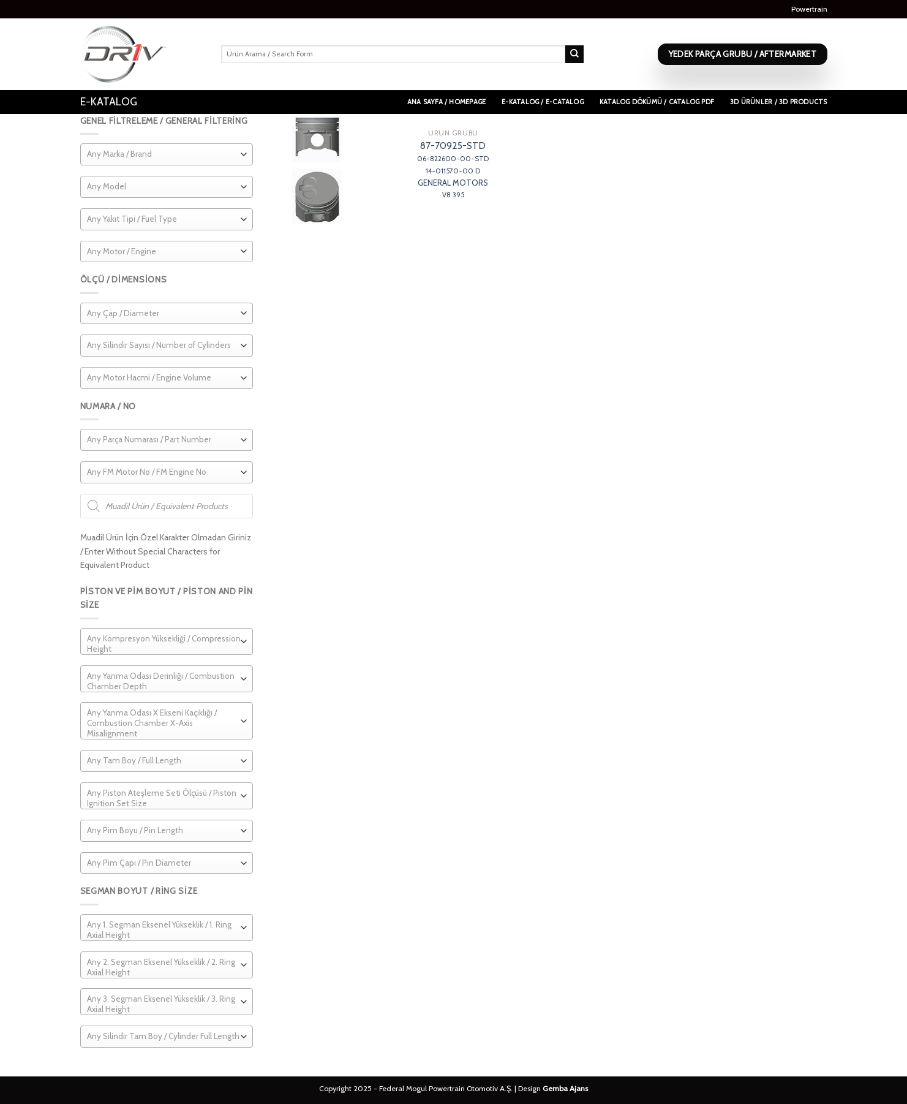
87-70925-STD (453, 170)
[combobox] (167, 154)
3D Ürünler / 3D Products (778, 101)
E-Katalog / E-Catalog (543, 101)
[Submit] (574, 54)
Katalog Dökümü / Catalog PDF (657, 101)
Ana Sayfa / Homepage (446, 101)
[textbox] (119, 154)
